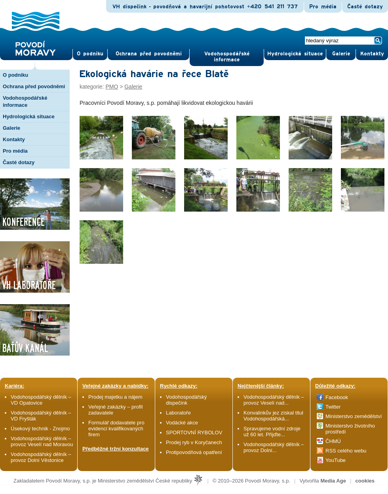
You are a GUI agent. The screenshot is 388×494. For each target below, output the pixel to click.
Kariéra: (14, 386)
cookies (365, 481)
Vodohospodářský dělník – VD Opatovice (41, 400)
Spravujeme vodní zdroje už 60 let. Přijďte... (272, 431)
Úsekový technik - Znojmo (40, 429)
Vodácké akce (182, 423)
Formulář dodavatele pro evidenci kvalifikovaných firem (116, 428)
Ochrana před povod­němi (149, 54)
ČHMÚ (333, 441)
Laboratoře (178, 413)
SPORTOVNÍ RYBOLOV (194, 432)
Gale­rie (341, 54)
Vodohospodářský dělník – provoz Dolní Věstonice (41, 457)
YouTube (335, 460)
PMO (111, 86)
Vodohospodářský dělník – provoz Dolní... (273, 447)
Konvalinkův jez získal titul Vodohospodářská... (273, 416)
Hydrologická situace (295, 54)
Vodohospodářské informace (226, 56)
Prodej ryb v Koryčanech (194, 442)
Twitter (332, 407)
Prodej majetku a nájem (115, 397)
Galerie (133, 86)
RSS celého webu (345, 451)
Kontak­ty (372, 54)
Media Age (333, 481)
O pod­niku (90, 54)
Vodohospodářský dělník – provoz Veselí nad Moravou (42, 441)
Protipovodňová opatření (194, 452)
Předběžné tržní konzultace (115, 449)
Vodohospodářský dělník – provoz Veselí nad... (273, 400)
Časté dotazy (365, 6)
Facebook (336, 397)
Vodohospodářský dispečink (186, 400)
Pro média (323, 6)
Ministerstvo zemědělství (353, 416)
